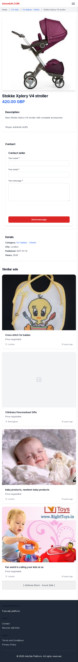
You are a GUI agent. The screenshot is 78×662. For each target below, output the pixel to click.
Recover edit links (11, 628)
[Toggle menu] (73, 3)
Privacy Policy (9, 644)
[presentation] (28, 209)
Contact (6, 623)
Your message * (15, 181)
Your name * (14, 158)
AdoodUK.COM (10, 3)
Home (4, 10)
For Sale (15, 10)
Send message (39, 219)
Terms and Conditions (13, 640)
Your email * (14, 169)
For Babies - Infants (31, 10)
